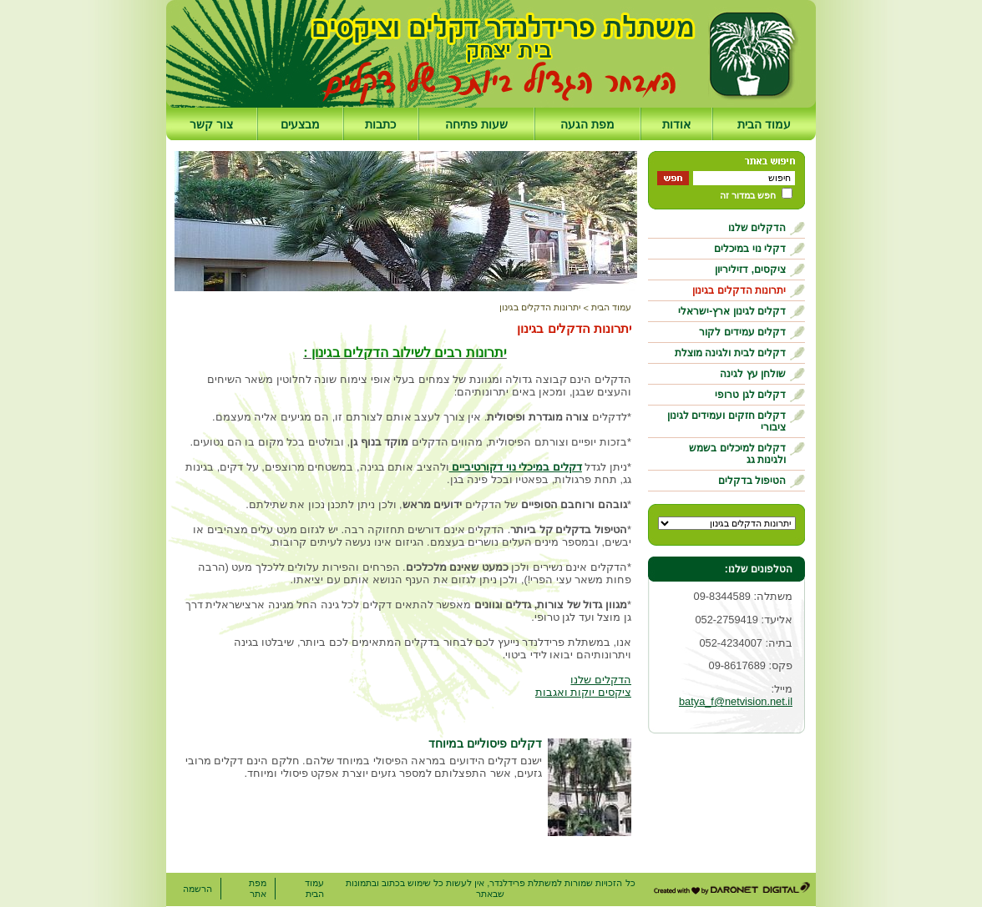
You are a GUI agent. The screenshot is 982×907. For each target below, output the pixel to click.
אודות (676, 124)
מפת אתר (257, 888)
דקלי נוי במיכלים (750, 248)
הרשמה (197, 889)
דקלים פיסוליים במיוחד (485, 743)
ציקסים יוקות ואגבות (583, 692)
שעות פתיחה (476, 124)
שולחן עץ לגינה (753, 374)
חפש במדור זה (748, 195)
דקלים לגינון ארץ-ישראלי (732, 311)
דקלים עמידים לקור (742, 332)
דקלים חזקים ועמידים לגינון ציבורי (726, 421)
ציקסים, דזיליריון (750, 269)
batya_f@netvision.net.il (735, 701)
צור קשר (211, 124)
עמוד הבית (764, 124)
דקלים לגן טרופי (750, 395)
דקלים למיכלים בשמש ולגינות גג (737, 454)
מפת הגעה (587, 124)
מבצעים (300, 124)
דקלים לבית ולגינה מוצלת (730, 353)
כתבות (380, 124)
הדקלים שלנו (757, 228)
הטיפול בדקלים (752, 480)
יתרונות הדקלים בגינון (739, 290)
